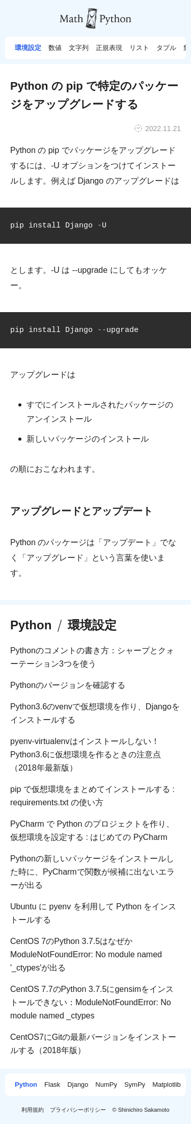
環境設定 (28, 48)
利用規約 (32, 1110)
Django (77, 1084)
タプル (166, 48)
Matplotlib (166, 1084)
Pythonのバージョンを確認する (67, 685)
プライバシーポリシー (78, 1110)
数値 (55, 48)
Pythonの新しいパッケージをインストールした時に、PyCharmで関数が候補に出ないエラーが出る (92, 871)
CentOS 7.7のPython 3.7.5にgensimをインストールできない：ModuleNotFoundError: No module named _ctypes (92, 1002)
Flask (52, 1084)
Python (30, 625)
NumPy (106, 1084)
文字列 (79, 48)
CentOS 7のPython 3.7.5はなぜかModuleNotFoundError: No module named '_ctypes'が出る (86, 954)
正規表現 (109, 48)
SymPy (134, 1084)
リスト (139, 48)
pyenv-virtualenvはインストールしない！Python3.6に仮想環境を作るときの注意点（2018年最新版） (85, 754)
